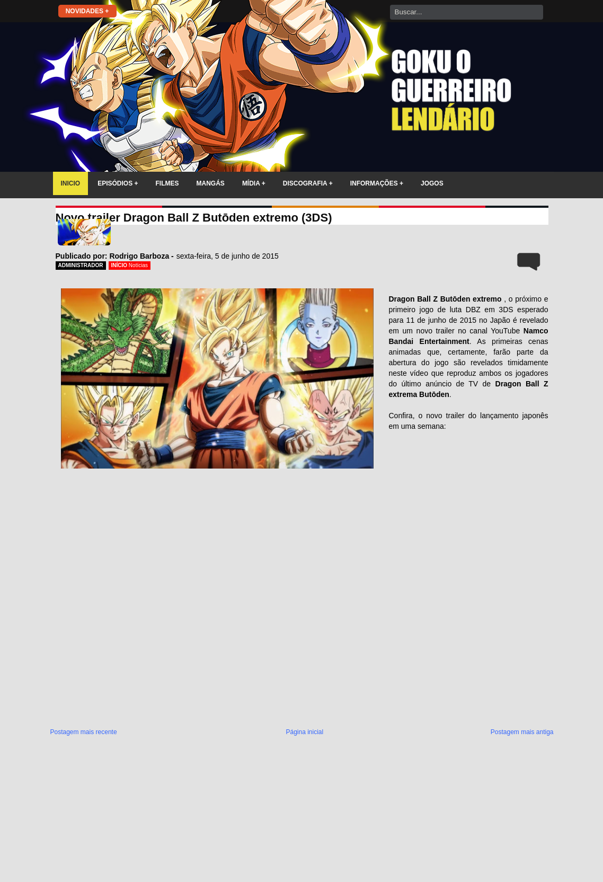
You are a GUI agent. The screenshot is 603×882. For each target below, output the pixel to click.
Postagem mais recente (83, 732)
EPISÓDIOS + (117, 183)
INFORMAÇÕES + (376, 183)
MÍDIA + (253, 183)
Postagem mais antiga (522, 732)
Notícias (138, 265)
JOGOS (432, 183)
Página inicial (304, 732)
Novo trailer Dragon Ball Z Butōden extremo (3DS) (194, 217)
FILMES (167, 183)
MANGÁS (211, 183)
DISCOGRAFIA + (308, 183)
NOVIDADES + (87, 11)
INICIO (71, 183)
